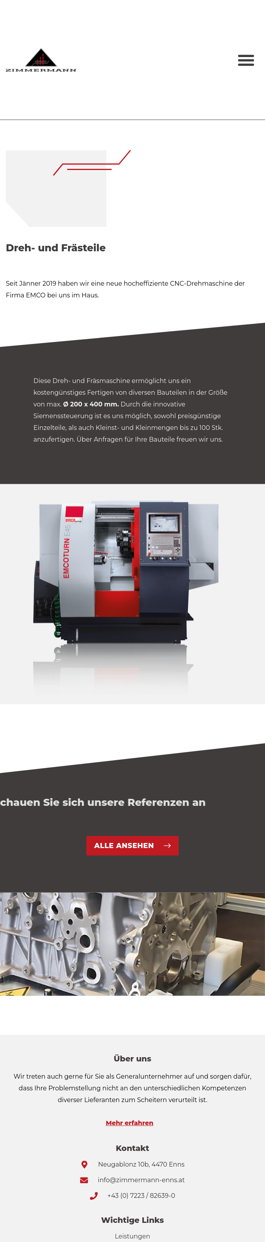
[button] (246, 60)
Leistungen (132, 1236)
